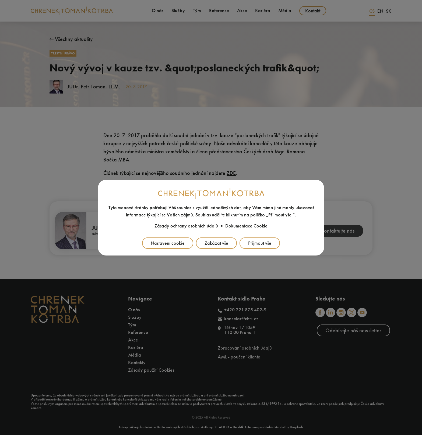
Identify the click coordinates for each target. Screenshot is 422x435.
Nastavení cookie (168, 243)
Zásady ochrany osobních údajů (186, 226)
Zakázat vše (216, 243)
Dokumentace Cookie (246, 226)
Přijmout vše (259, 243)
